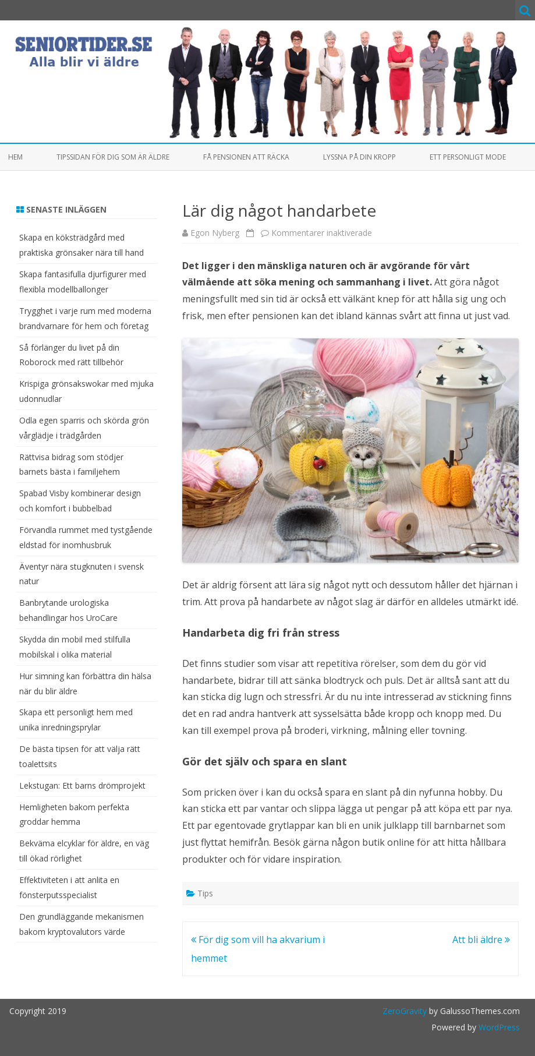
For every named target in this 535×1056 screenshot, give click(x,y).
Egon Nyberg (214, 232)
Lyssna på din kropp (359, 157)
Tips (205, 893)
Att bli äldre (481, 939)
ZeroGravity (404, 1010)
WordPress (498, 1027)
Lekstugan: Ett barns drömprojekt (82, 785)
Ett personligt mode (468, 157)
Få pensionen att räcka (246, 157)
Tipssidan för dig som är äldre (112, 157)
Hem (15, 157)
